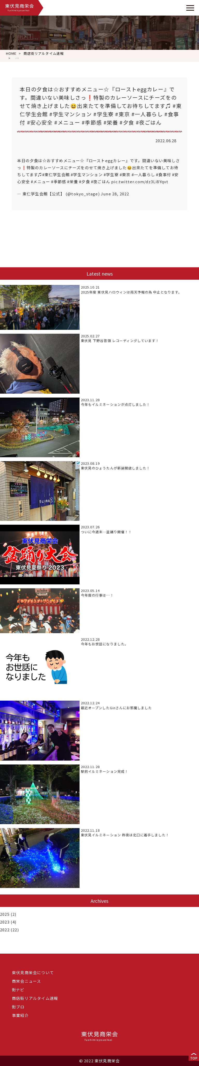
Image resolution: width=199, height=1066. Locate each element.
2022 (5, 930)
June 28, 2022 (115, 193)
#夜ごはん (100, 181)
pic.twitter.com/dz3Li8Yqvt (139, 181)
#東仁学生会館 (56, 174)
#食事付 (163, 174)
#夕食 (84, 181)
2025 (5, 914)
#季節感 (58, 181)
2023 (5, 922)
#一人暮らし (143, 174)
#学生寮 (111, 174)
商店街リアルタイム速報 (35, 998)
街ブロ (18, 1007)
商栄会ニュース (26, 981)
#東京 (125, 174)
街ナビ (18, 990)
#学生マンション (87, 174)
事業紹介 (20, 1015)
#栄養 (72, 181)
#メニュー (40, 181)
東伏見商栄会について (33, 972)
